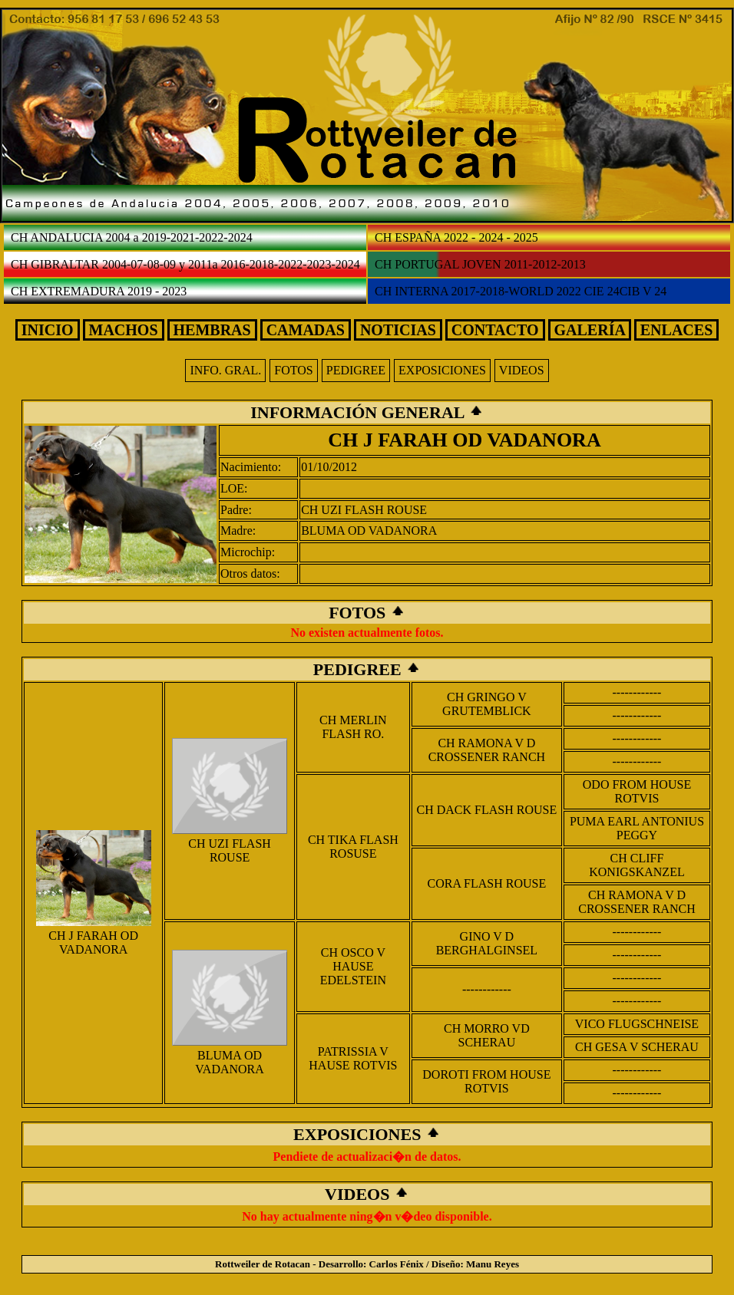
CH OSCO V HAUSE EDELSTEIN (353, 966)
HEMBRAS (212, 329)
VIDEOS (521, 370)
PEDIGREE (355, 370)
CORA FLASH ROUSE (487, 883)
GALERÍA (589, 329)
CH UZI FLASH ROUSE (364, 509)
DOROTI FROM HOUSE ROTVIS (486, 1081)
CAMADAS (306, 329)
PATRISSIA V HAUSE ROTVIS (353, 1058)
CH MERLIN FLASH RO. (353, 726)
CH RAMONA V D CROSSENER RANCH (486, 749)
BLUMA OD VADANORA (369, 530)
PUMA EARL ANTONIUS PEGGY (637, 828)
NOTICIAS (398, 329)
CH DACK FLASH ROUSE (487, 809)
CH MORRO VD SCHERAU (487, 1035)
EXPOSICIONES (442, 370)
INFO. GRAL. (225, 370)
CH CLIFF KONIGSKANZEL (636, 865)
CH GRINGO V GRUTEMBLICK (486, 703)
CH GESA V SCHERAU (637, 1046)
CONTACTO (495, 329)
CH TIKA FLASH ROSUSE (353, 846)
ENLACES (676, 329)
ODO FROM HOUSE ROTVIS (637, 791)
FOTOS (293, 370)
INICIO (48, 329)
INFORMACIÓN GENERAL (359, 412)
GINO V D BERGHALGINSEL (486, 943)
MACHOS (123, 329)
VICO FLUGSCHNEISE (637, 1023)
